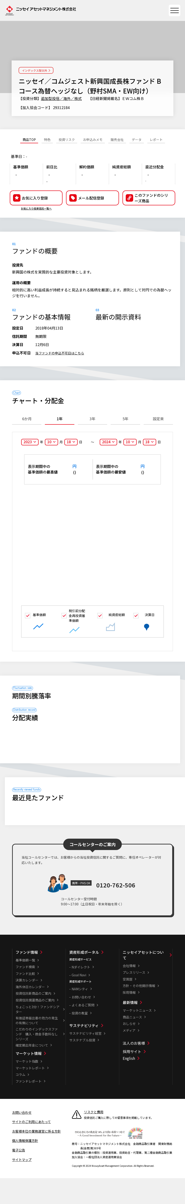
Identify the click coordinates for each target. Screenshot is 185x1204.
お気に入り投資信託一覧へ (36, 228)
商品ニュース (132, 1042)
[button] (148, 217)
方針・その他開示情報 (139, 1011)
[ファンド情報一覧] (40, 978)
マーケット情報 (29, 1079)
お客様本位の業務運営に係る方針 (36, 1156)
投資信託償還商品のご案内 (35, 1026)
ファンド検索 (25, 992)
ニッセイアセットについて (143, 980)
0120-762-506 (115, 908)
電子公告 (18, 1176)
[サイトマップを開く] (174, 10)
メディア (129, 1056)
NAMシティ (80, 1014)
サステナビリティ (84, 1051)
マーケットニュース (137, 1036)
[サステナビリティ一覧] (93, 1051)
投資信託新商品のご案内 (33, 1019)
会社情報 (129, 991)
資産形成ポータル (84, 978)
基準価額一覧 (25, 986)
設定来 (158, 444)
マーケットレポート (30, 1093)
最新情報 (130, 1028)
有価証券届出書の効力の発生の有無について (37, 1046)
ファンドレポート (29, 1107)
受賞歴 (127, 1004)
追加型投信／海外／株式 (61, 98)
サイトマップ (22, 1185)
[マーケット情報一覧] (40, 1079)
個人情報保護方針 (25, 1166)
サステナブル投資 (82, 1065)
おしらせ (129, 1049)
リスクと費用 (93, 1137)
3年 (92, 444)
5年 (125, 444)
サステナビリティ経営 (85, 1059)
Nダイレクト (81, 992)
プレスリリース (134, 998)
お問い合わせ (81, 1022)
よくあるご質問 (83, 1030)
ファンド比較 (25, 999)
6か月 (27, 444)
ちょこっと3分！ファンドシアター (37, 1035)
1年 (60, 444)
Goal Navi (79, 1000)
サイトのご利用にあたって (31, 1147)
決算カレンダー (27, 1006)
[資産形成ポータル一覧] (93, 978)
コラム (20, 1100)
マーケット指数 (27, 1087)
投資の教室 (80, 1038)
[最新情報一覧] (147, 1028)
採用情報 (129, 1018)
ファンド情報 (27, 978)
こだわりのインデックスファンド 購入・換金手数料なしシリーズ (37, 1059)
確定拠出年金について (32, 1070)
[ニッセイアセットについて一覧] (147, 980)
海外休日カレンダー (30, 1012)
